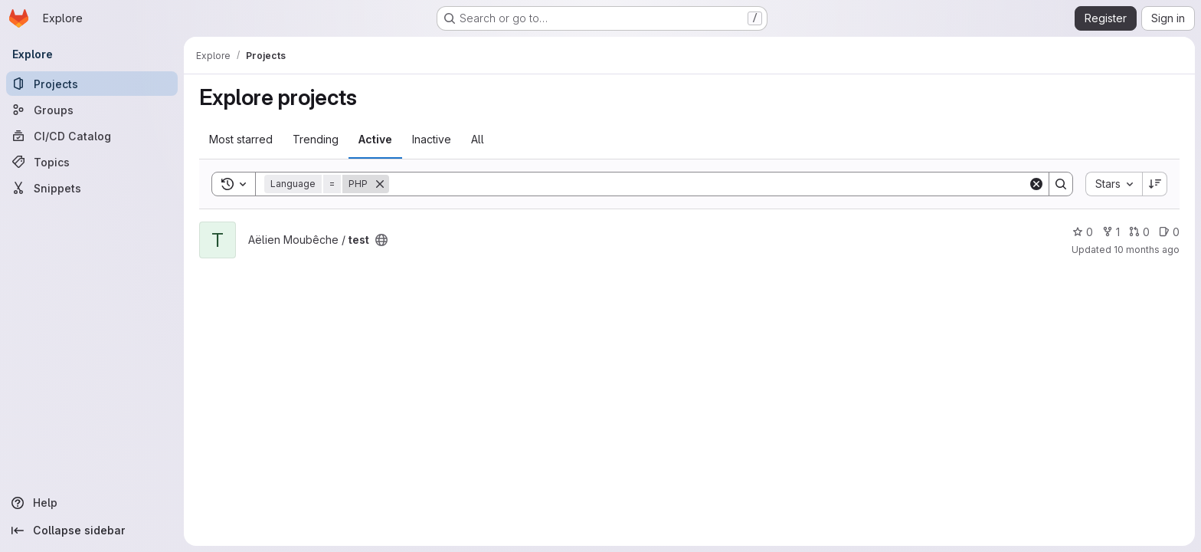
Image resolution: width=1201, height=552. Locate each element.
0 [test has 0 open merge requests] (1139, 231)
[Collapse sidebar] (92, 530)
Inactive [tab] (431, 139)
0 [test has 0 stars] (1082, 231)
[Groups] (92, 109)
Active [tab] (375, 139)
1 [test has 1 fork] (1111, 231)
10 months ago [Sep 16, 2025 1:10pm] (1147, 249)
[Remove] (380, 184)
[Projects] (92, 83)
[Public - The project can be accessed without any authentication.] (381, 240)
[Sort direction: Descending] (1155, 184)
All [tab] (477, 139)
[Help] (92, 503)
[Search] (708, 184)
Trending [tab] (316, 139)
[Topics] (92, 162)
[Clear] (1036, 184)
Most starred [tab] (241, 139)
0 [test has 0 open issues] (1169, 231)
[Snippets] (92, 188)
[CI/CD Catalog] (92, 135)
